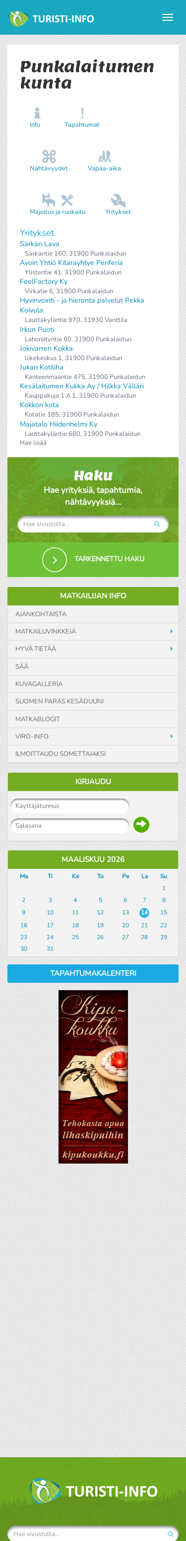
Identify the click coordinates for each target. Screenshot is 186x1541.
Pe (125, 876)
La (144, 876)
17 (50, 925)
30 (23, 949)
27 (125, 937)
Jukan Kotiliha (41, 367)
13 (125, 912)
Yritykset (118, 212)
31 (50, 949)
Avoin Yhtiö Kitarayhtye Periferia (71, 262)
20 (125, 925)
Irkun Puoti (37, 329)
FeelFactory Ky (43, 281)
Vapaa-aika (104, 168)
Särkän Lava (40, 244)
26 (100, 937)
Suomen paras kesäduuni (59, 701)
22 (163, 925)
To (100, 876)
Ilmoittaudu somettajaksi (60, 753)
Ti (50, 876)
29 (163, 937)
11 (75, 912)
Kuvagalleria (38, 684)
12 (100, 912)
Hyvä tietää (35, 648)
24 (50, 937)
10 (50, 912)
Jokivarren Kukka (46, 348)
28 (144, 937)
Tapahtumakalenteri (93, 973)
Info (35, 124)
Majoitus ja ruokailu (57, 212)
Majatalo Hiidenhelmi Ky (58, 424)
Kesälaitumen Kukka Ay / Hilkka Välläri (82, 386)
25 (75, 937)
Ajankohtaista (40, 614)
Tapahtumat (82, 124)
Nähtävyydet (49, 168)
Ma (24, 876)
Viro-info (32, 736)
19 (100, 925)
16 (23, 925)
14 (144, 912)
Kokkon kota (39, 405)
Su (163, 876)
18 (75, 925)
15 (163, 912)
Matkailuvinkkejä (45, 631)
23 (23, 937)
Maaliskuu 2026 (93, 859)
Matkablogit (37, 719)
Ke (75, 876)
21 (144, 925)
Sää (21, 666)
